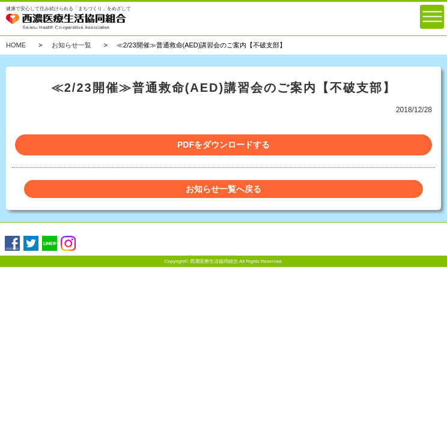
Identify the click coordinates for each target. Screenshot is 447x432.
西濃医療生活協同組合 (214, 261)
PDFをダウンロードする (223, 144)
